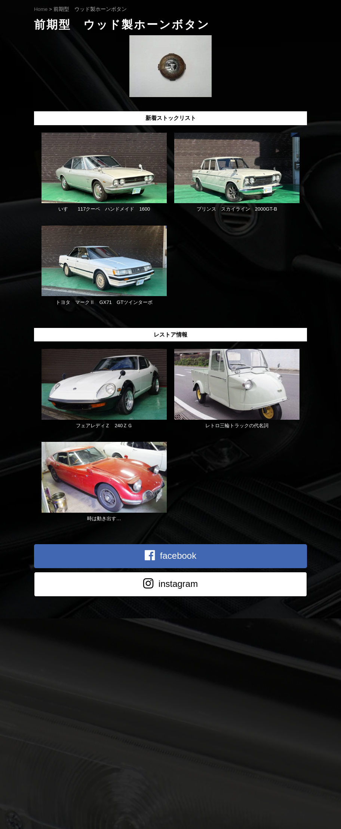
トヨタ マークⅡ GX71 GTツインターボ (104, 302)
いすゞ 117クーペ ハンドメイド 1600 (104, 209)
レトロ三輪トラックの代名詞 (236, 425)
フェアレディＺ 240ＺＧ (104, 425)
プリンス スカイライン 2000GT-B (237, 209)
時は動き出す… (104, 518)
